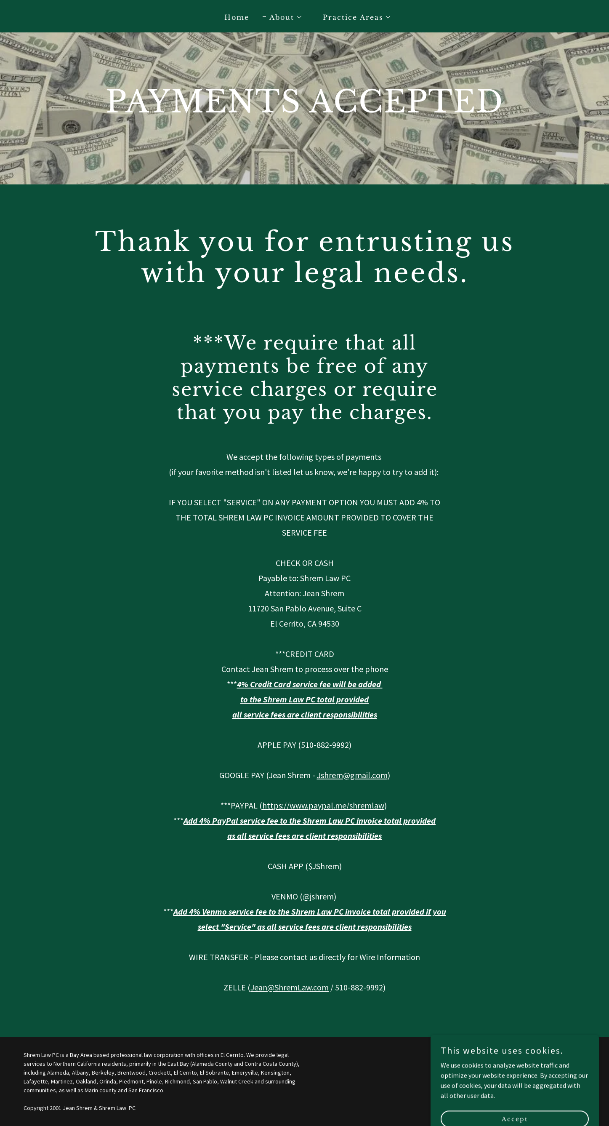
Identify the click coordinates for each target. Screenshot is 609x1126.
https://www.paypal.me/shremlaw (323, 805)
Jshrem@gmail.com (352, 775)
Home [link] (236, 17)
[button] (283, 17)
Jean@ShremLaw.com (289, 987)
